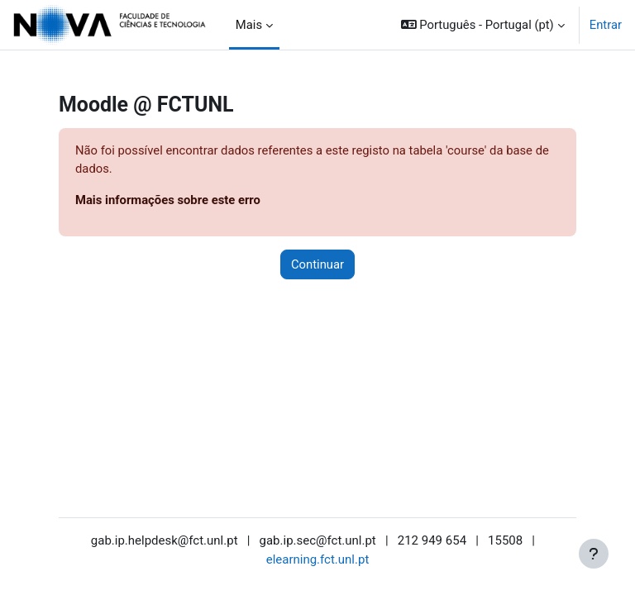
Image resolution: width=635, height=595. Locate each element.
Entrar (606, 24)
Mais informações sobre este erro (167, 200)
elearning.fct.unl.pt (318, 559)
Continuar (317, 264)
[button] (482, 25)
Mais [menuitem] (249, 24)
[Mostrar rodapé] (594, 554)
